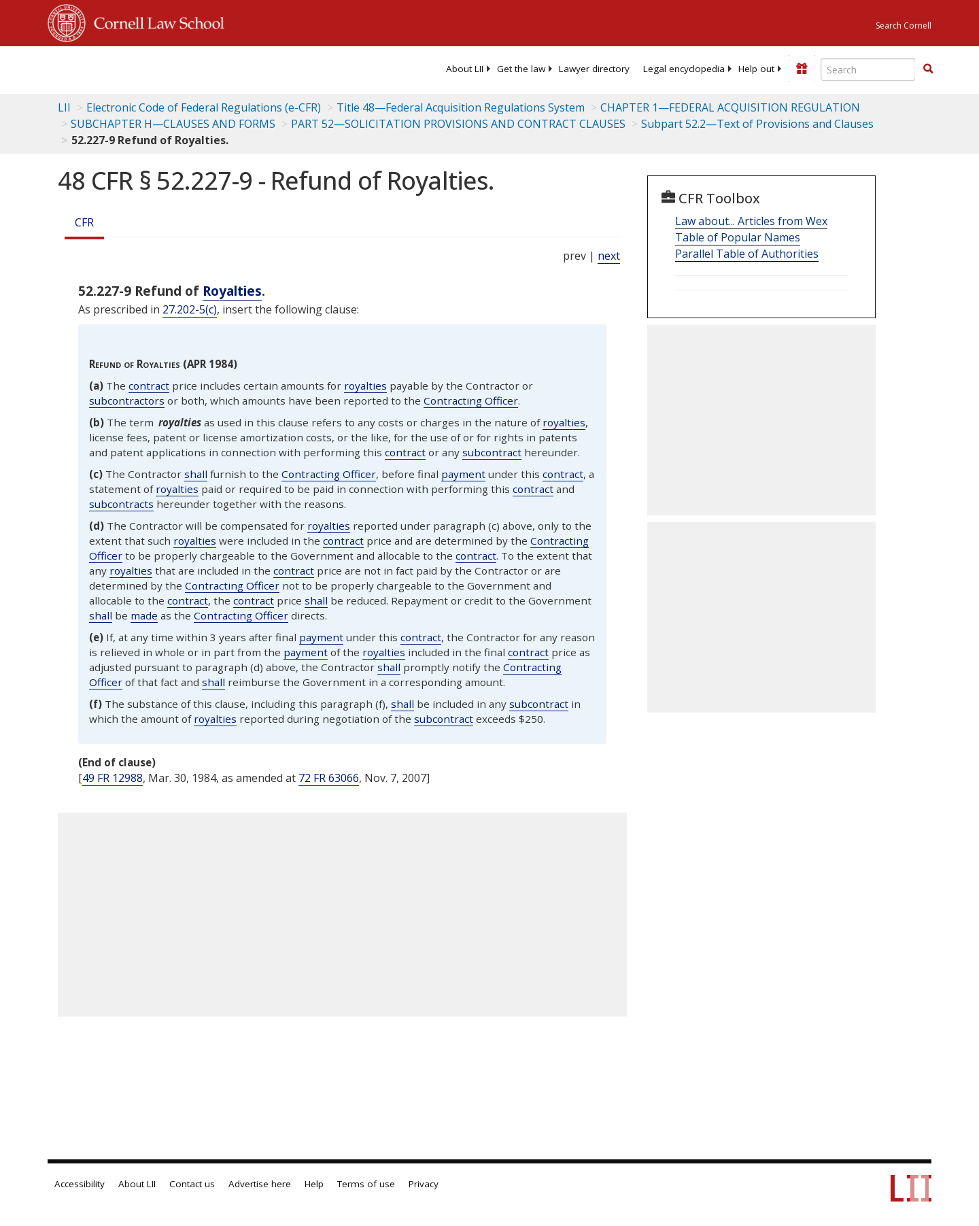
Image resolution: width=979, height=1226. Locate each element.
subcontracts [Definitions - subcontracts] (121, 504)
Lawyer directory (594, 69)
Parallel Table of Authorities (747, 253)
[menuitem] (464, 68)
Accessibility (79, 1184)
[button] (928, 68)
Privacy (424, 1184)
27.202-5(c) (189, 309)
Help (314, 1184)
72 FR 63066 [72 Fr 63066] (328, 777)
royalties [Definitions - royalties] (365, 385)
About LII (464, 69)
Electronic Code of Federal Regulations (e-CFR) (203, 107)
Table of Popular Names (737, 237)
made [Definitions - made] (144, 615)
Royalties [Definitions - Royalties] (232, 291)
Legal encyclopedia (684, 69)
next (609, 255)
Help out (756, 69)
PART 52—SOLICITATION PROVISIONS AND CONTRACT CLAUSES (458, 123)
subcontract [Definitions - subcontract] (491, 452)
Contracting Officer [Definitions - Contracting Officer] (471, 400)
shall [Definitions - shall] (195, 474)
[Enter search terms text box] (868, 69)
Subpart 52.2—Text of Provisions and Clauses (757, 123)
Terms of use (366, 1184)
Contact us (192, 1184)
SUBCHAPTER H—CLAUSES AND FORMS (173, 123)
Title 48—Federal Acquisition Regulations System (461, 107)
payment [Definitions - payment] (463, 474)
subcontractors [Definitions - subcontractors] (127, 400)
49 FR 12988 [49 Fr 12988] (112, 777)
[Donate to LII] (801, 68)
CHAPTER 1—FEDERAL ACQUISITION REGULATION (730, 107)
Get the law (521, 69)
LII (64, 107)
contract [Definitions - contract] (148, 385)
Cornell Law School (155, 21)
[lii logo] (200, 68)
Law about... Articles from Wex (751, 221)
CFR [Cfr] (84, 222)
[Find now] (928, 69)
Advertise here (259, 1184)
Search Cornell (903, 25)
